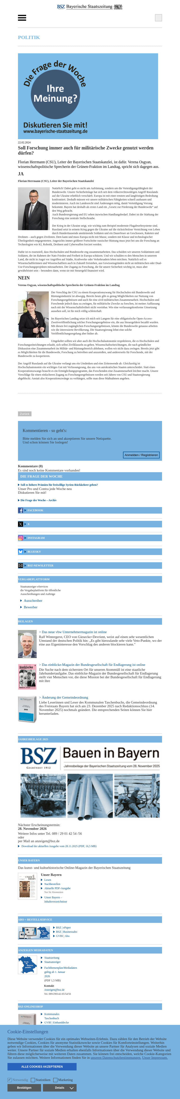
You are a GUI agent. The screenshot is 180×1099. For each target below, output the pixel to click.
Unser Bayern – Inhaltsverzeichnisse (55, 899)
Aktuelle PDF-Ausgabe (57, 888)
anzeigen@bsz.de (47, 841)
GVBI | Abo (63, 936)
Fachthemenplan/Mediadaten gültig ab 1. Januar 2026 (58, 974)
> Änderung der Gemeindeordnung (63, 697)
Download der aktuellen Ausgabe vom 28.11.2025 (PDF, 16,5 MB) (58, 846)
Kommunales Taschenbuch (51, 1016)
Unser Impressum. (155, 1057)
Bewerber (30, 607)
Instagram (36, 538)
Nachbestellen (52, 884)
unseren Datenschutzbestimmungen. (116, 1057)
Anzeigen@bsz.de (54, 989)
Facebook (35, 510)
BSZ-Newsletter (40, 565)
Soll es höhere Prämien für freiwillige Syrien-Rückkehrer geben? (59, 484)
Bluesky (34, 551)
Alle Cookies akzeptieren (42, 1066)
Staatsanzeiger (52, 962)
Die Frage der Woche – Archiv (38, 500)
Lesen (47, 879)
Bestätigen (24, 1087)
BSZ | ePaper (63, 927)
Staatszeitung (51, 957)
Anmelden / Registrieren (141, 455)
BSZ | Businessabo (66, 931)
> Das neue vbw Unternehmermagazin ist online (73, 632)
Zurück (24, 414)
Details (64, 1087)
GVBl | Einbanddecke (56, 1022)
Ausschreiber (33, 600)
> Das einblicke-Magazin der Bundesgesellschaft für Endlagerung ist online (92, 665)
